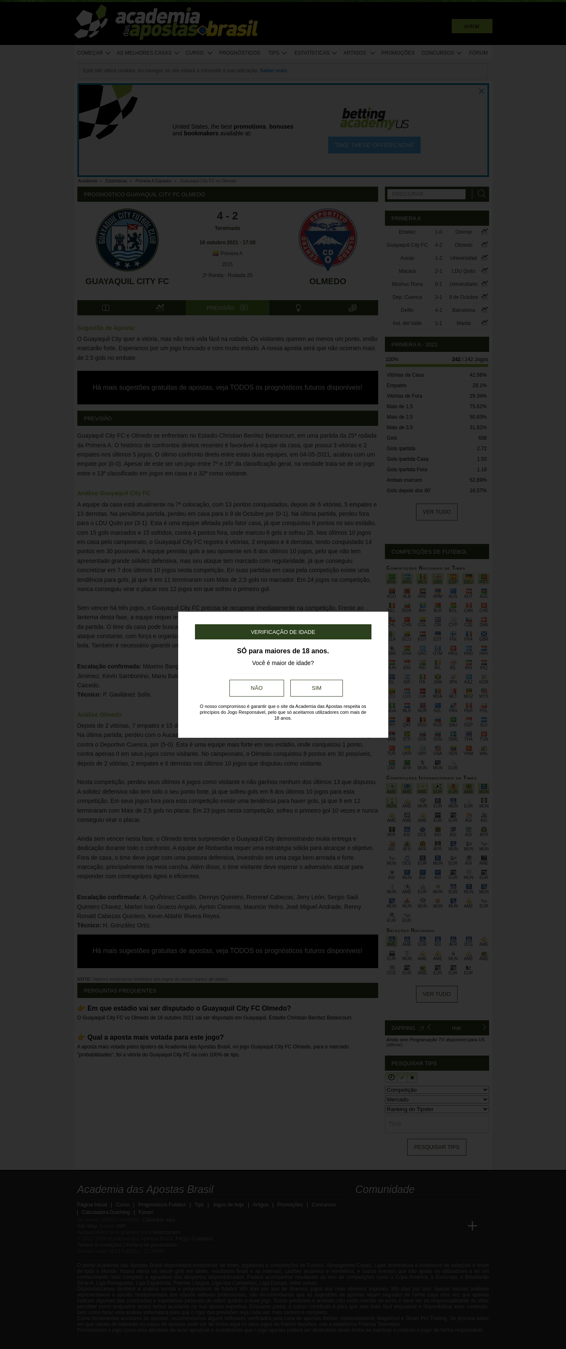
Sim (316, 688)
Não (257, 688)
